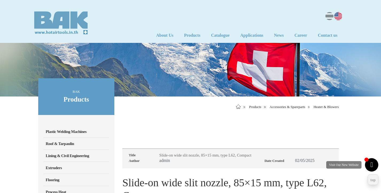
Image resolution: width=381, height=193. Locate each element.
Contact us (327, 35)
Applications (251, 35)
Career (300, 35)
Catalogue (220, 35)
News (279, 35)
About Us (164, 35)
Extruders (54, 168)
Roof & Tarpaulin (60, 144)
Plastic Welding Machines (66, 131)
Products (192, 35)
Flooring (52, 180)
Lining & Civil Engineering (67, 156)
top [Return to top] (372, 180)
